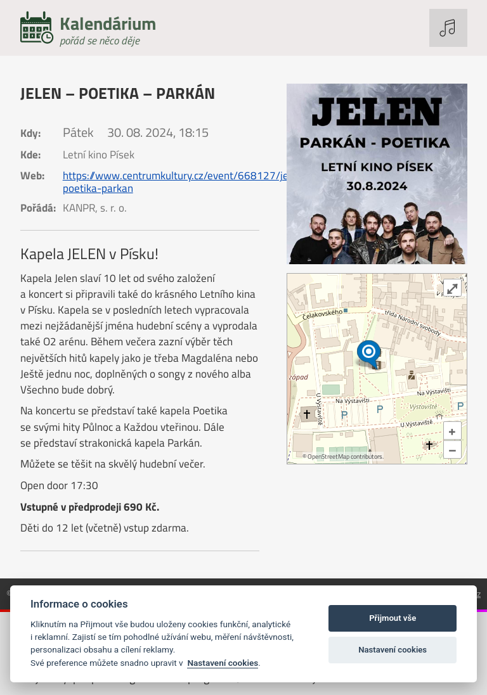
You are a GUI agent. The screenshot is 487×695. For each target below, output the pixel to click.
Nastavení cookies (222, 663)
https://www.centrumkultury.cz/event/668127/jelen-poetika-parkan (185, 181)
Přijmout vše (392, 618)
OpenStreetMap (328, 456)
